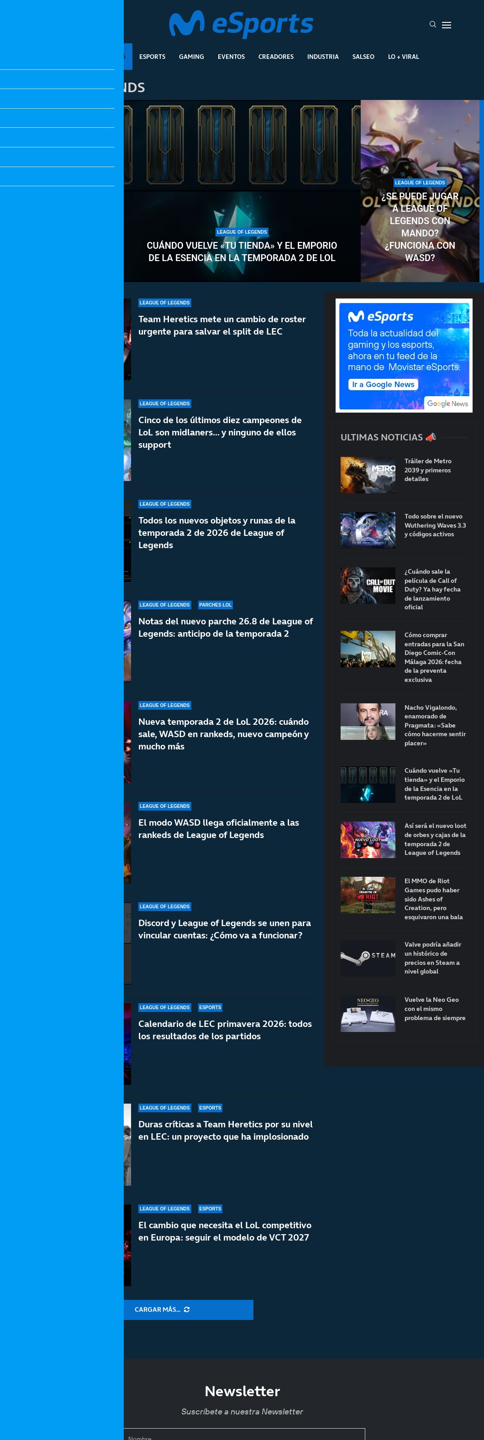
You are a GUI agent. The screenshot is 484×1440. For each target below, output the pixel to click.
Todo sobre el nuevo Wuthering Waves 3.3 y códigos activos (435, 525)
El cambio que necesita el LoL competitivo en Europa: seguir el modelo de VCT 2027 (224, 1231)
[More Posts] (162, 1310)
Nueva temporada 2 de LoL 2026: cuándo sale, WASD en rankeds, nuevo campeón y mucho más (223, 738)
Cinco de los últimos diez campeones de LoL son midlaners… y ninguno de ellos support (220, 432)
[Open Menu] (446, 25)
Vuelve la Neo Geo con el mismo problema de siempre (435, 1008)
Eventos (231, 56)
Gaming (191, 56)
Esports (152, 56)
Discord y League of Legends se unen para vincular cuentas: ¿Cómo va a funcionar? (224, 929)
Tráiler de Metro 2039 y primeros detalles (428, 470)
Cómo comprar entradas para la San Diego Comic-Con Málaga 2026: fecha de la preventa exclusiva (434, 657)
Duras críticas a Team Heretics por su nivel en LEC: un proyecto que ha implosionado (225, 1130)
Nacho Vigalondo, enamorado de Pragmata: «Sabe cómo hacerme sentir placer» (435, 725)
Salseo (363, 56)
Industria (323, 56)
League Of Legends (95, 56)
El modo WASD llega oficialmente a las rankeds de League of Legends (218, 828)
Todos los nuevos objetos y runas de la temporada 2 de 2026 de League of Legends (216, 532)
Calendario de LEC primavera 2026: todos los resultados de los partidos (225, 1029)
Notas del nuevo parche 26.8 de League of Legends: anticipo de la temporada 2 (225, 627)
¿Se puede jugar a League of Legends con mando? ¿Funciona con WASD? (420, 227)
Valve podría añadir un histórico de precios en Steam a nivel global (433, 958)
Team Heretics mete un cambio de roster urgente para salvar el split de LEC (222, 325)
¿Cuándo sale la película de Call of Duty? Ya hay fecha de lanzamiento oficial (433, 589)
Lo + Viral (403, 56)
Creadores (276, 56)
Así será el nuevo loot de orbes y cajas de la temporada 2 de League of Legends (63, 227)
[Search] (432, 25)
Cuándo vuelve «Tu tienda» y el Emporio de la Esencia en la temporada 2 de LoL (242, 251)
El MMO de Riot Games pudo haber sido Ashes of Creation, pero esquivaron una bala (434, 899)
